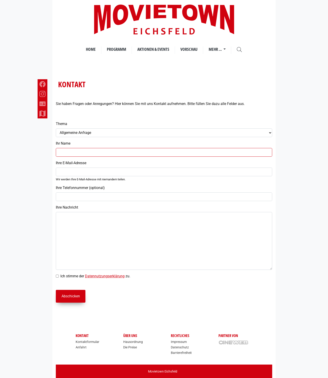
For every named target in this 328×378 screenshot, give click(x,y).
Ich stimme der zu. (95, 276)
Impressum (179, 342)
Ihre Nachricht (67, 207)
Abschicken (71, 296)
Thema (61, 124)
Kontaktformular (87, 342)
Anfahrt (81, 347)
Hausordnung (133, 342)
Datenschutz (180, 347)
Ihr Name (63, 143)
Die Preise (130, 347)
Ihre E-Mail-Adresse (71, 163)
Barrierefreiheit (181, 353)
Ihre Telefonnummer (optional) (80, 188)
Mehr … (216, 49)
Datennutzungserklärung (105, 276)
